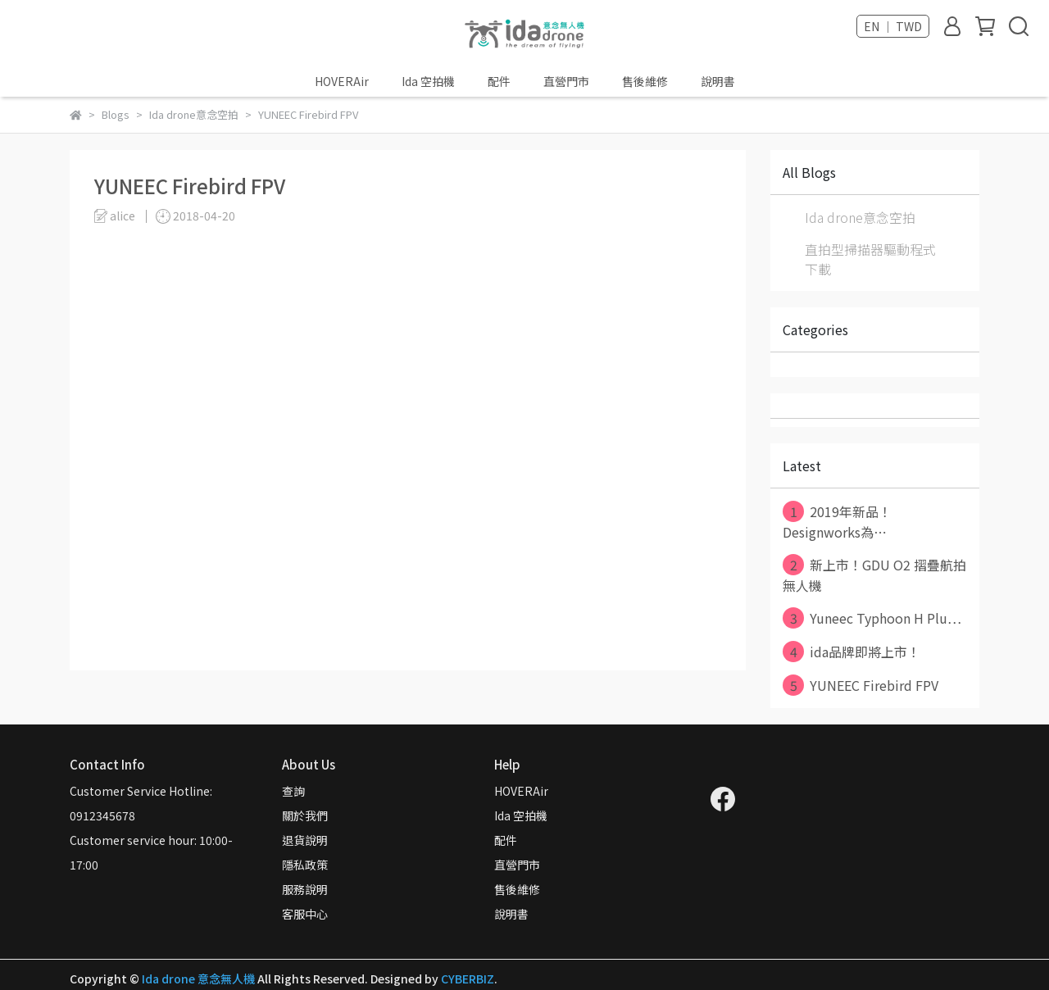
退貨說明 (305, 840)
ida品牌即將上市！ (851, 651)
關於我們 (305, 815)
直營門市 (566, 81)
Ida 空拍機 (428, 81)
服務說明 (305, 889)
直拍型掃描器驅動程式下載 (870, 259)
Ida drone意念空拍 (860, 217)
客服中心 (305, 914)
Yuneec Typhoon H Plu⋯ (872, 618)
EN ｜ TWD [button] (893, 26)
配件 (499, 81)
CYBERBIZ (467, 978)
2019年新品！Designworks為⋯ (837, 521)
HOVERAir (342, 81)
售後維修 (645, 81)
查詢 (293, 791)
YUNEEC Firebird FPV (860, 685)
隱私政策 (305, 864)
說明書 (718, 81)
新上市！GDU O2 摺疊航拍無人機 (874, 574)
